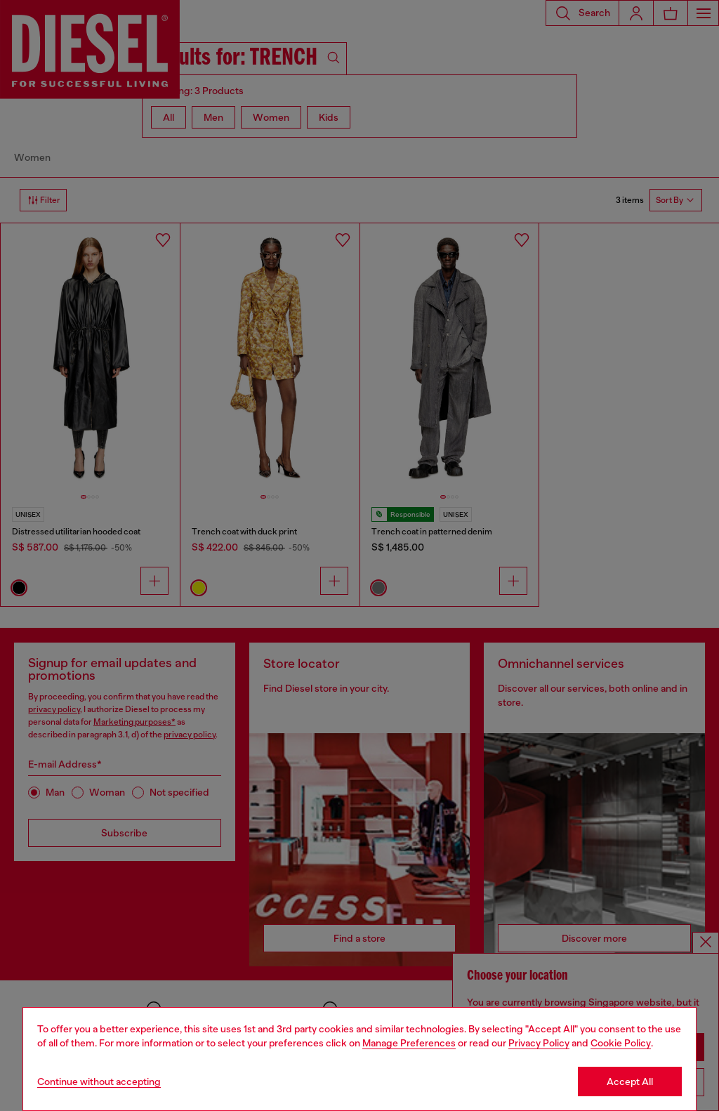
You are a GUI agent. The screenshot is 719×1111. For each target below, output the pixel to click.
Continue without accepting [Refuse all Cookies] (99, 1081)
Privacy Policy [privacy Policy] (538, 1042)
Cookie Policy (621, 1042)
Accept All (630, 1081)
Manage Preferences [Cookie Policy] (409, 1042)
